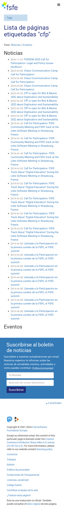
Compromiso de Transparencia (23, 474)
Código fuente (14, 485)
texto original (33, 504)
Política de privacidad (18, 469)
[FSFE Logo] (10, 6)
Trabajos (11, 459)
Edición (11, 464)
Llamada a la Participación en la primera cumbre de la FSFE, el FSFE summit (34, 247)
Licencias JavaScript (18, 480)
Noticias (16, 44)
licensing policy (44, 449)
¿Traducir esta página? (19, 495)
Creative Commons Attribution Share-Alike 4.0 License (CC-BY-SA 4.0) (30, 442)
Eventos (27, 44)
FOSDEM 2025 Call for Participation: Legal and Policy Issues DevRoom (32, 63)
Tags (9, 17)
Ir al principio (54, 403)
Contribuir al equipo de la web (22, 490)
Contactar (12, 454)
